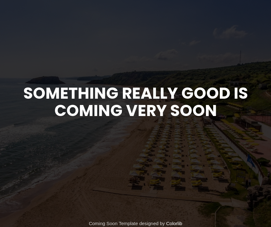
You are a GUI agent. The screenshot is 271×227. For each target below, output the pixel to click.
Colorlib (174, 223)
